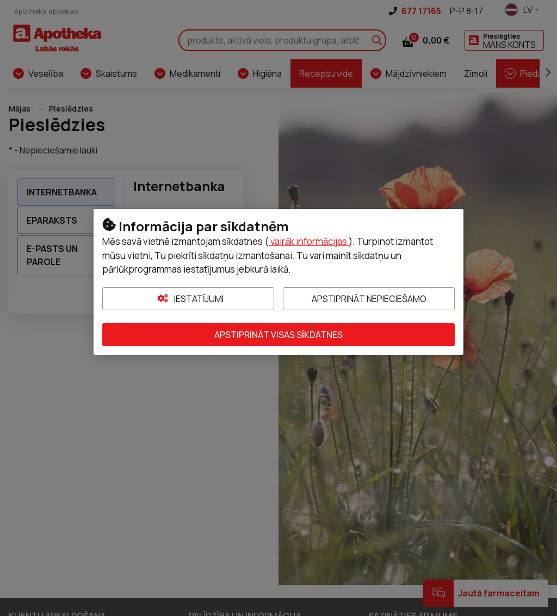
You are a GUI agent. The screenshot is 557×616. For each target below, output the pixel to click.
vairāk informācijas (309, 241)
